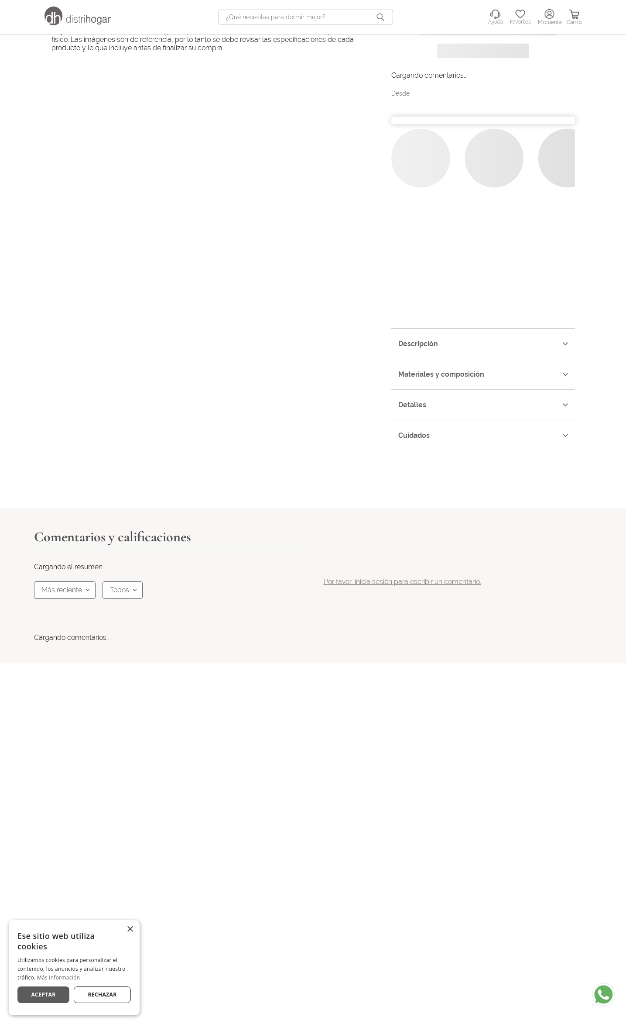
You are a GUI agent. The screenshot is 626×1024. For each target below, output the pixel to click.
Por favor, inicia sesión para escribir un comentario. (402, 581)
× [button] (130, 929)
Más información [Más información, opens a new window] (58, 977)
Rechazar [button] (102, 994)
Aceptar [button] (43, 994)
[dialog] (74, 967)
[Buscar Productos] (382, 17)
